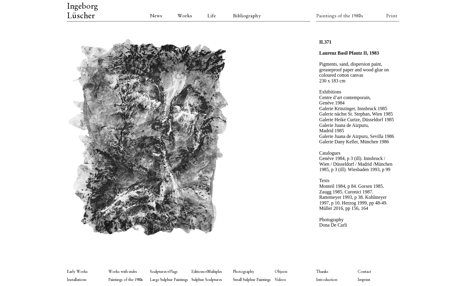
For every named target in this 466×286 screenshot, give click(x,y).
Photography (243, 272)
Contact (364, 272)
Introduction (326, 280)
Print (391, 16)
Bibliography (247, 16)
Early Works (77, 272)
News (156, 16)
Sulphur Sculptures (206, 280)
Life (211, 16)
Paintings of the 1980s (337, 16)
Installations (77, 280)
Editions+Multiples (206, 272)
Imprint (364, 280)
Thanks (322, 272)
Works (185, 16)
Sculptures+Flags (164, 272)
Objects (281, 272)
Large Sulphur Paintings (169, 280)
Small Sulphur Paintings (252, 280)
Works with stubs (122, 272)
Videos (280, 280)
